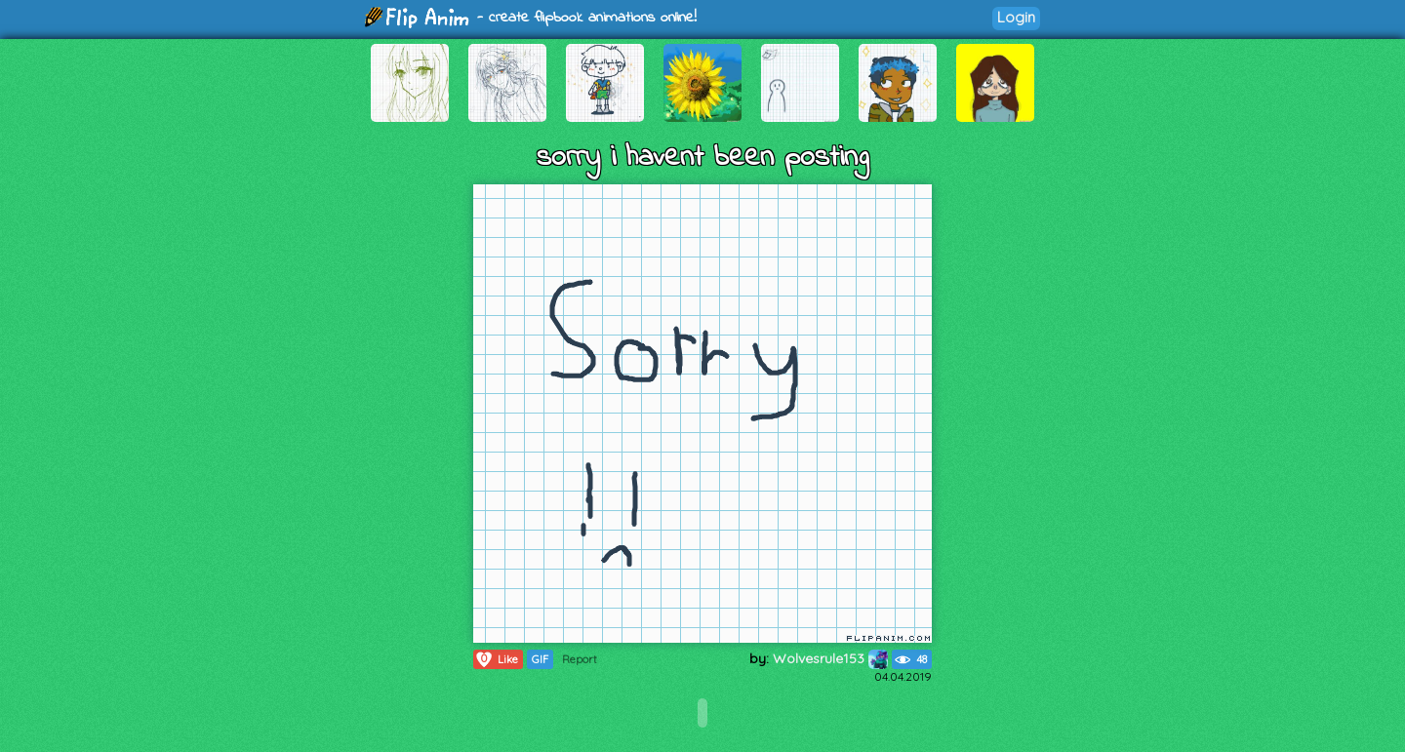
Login (1016, 17)
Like (496, 659)
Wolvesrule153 (830, 658)
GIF (540, 659)
